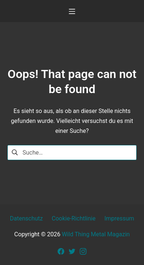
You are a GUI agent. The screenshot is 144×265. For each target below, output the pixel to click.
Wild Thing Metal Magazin (96, 234)
